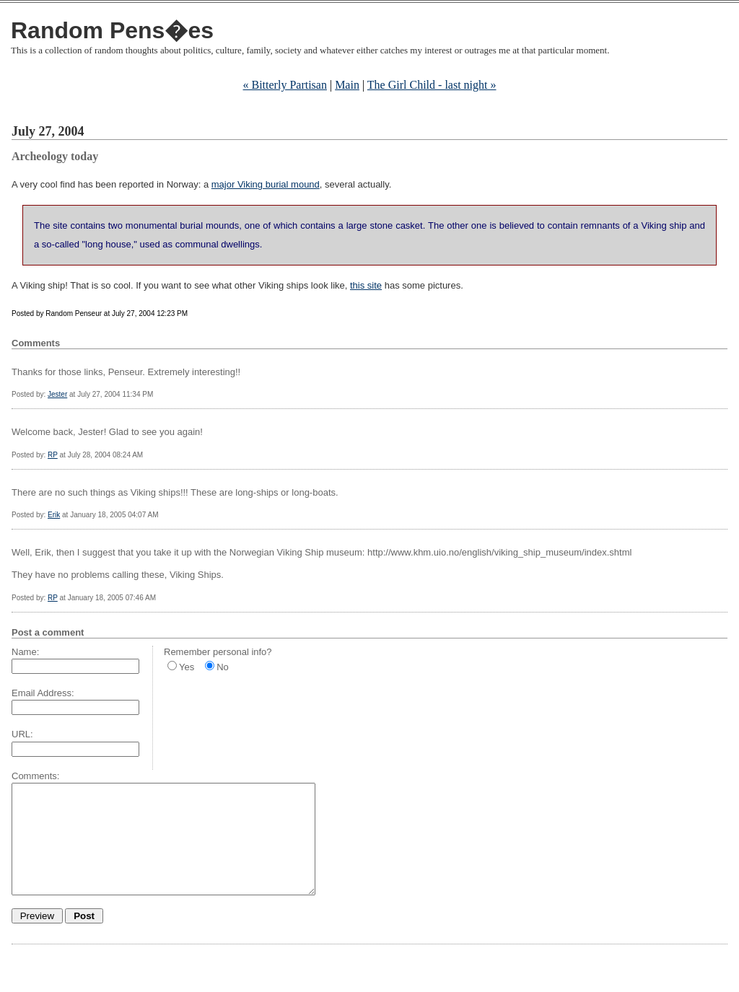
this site (366, 285)
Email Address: (43, 693)
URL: (22, 734)
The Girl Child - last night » (432, 85)
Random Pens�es (112, 30)
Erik (54, 515)
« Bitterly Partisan (285, 85)
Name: (25, 651)
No (223, 667)
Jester (57, 394)
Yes (186, 667)
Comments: (35, 776)
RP (53, 455)
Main (347, 85)
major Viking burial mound (265, 184)
